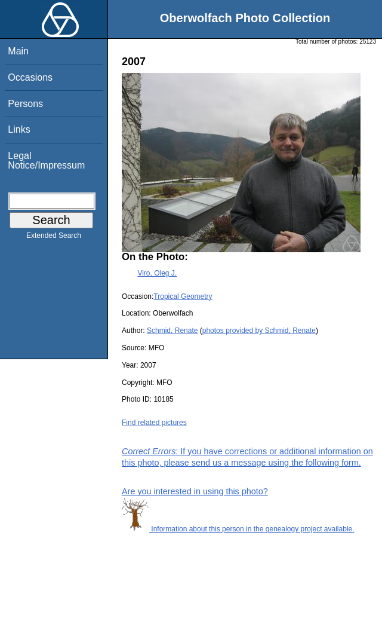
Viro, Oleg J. (157, 273)
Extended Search (53, 237)
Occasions (30, 77)
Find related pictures (154, 422)
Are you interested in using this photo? (195, 491)
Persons (25, 104)
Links (19, 129)
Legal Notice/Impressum (46, 160)
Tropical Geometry (182, 296)
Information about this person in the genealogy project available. (238, 529)
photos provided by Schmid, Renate (259, 330)
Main (18, 51)
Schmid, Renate (172, 330)
